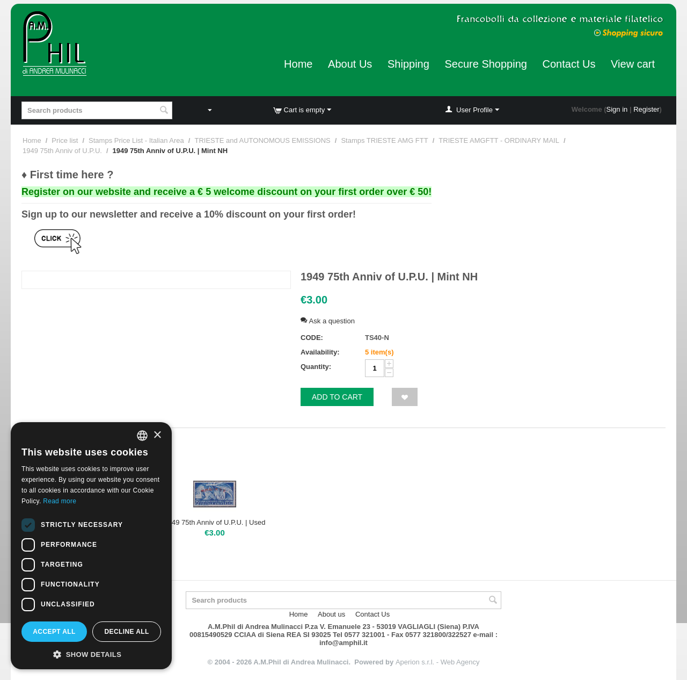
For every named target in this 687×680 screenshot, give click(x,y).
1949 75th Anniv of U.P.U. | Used (215, 522)
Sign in (617, 109)
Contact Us (569, 64)
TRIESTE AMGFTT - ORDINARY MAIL (498, 140)
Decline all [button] (126, 631)
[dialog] (91, 545)
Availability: (320, 352)
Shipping (408, 64)
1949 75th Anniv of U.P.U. (62, 151)
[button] (91, 654)
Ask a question (328, 321)
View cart (633, 64)
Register (646, 109)
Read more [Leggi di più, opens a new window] (59, 501)
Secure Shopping (485, 64)
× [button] (157, 435)
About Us (350, 64)
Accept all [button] (54, 631)
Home (298, 64)
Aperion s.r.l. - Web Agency (438, 662)
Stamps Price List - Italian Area (136, 140)
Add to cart (337, 397)
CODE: (312, 338)
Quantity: (316, 367)
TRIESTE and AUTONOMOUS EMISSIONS (262, 140)
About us (331, 614)
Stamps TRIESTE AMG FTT (384, 140)
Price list (65, 140)
